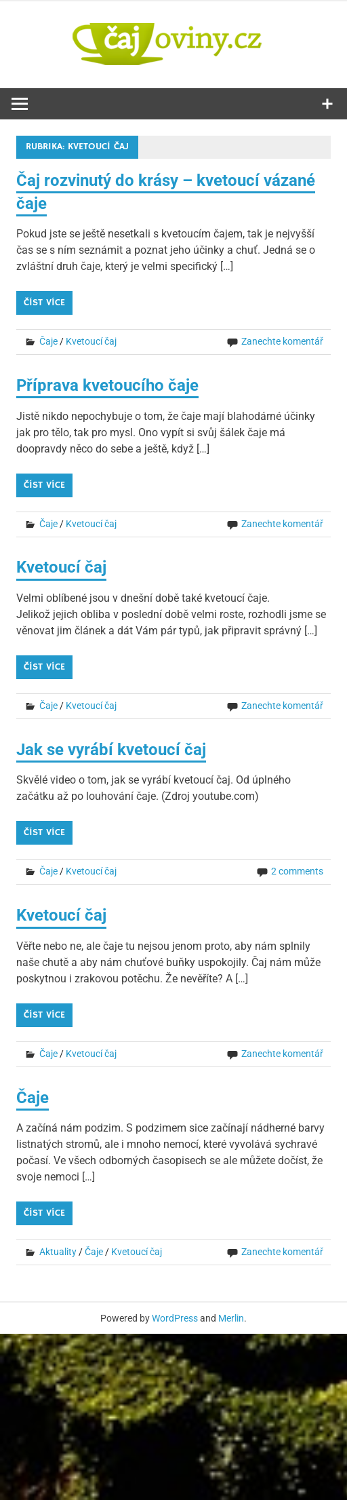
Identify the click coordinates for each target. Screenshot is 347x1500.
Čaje (48, 341)
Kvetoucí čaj (91, 341)
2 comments (297, 871)
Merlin (231, 1318)
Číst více (44, 302)
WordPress (175, 1318)
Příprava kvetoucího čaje (107, 385)
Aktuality (58, 1251)
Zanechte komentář (282, 341)
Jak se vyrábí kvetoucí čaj (111, 749)
